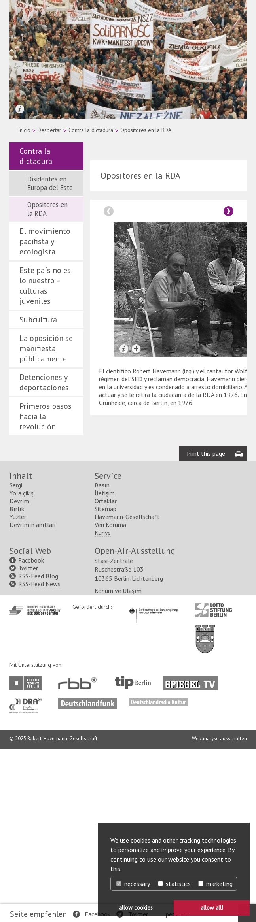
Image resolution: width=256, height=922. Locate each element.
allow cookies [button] (136, 907)
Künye (103, 532)
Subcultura (38, 319)
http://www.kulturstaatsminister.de (153, 607)
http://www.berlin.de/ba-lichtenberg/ (205, 632)
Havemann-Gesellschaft (127, 517)
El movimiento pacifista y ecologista (44, 241)
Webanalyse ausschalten (219, 738)
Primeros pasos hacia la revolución (45, 416)
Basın (102, 485)
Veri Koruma (110, 525)
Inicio (24, 130)
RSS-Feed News (39, 584)
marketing (215, 884)
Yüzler (17, 517)
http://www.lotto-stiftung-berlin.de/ (213, 610)
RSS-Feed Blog (38, 576)
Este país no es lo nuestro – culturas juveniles (45, 285)
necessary (133, 884)
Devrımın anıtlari (32, 525)
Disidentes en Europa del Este (50, 183)
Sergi (15, 485)
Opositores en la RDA (47, 209)
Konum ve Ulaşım (118, 591)
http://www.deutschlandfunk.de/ (87, 702)
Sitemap (105, 509)
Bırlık (16, 509)
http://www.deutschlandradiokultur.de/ (158, 702)
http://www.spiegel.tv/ (193, 680)
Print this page (206, 453)
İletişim (105, 493)
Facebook (97, 914)
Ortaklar (106, 501)
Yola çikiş (21, 493)
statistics (174, 884)
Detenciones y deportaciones (44, 382)
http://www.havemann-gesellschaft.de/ (35, 610)
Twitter (28, 568)
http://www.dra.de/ (27, 702)
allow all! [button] (212, 907)
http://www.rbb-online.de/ (79, 683)
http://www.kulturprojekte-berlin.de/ (27, 683)
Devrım (19, 501)
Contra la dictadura (90, 130)
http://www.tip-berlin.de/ (133, 682)
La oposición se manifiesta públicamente (46, 348)
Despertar (49, 130)
